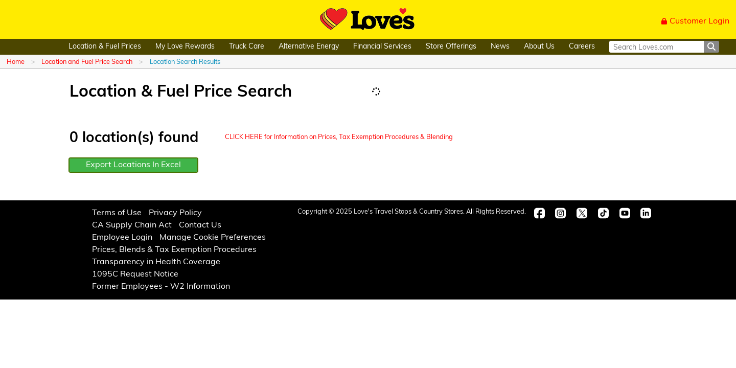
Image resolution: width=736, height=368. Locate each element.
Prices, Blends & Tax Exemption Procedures (174, 250)
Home (16, 62)
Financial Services (382, 47)
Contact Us (200, 225)
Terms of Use (117, 213)
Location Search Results (185, 62)
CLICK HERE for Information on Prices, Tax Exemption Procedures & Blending (339, 137)
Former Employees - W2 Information (161, 287)
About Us (539, 47)
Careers (582, 47)
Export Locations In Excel (133, 165)
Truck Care (246, 47)
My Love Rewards (185, 47)
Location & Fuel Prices (104, 47)
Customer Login (695, 21)
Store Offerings (451, 47)
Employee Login (122, 238)
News (500, 47)
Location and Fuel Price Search (86, 62)
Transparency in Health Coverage (156, 262)
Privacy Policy (175, 213)
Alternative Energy (309, 47)
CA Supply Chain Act (132, 225)
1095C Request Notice (135, 274)
